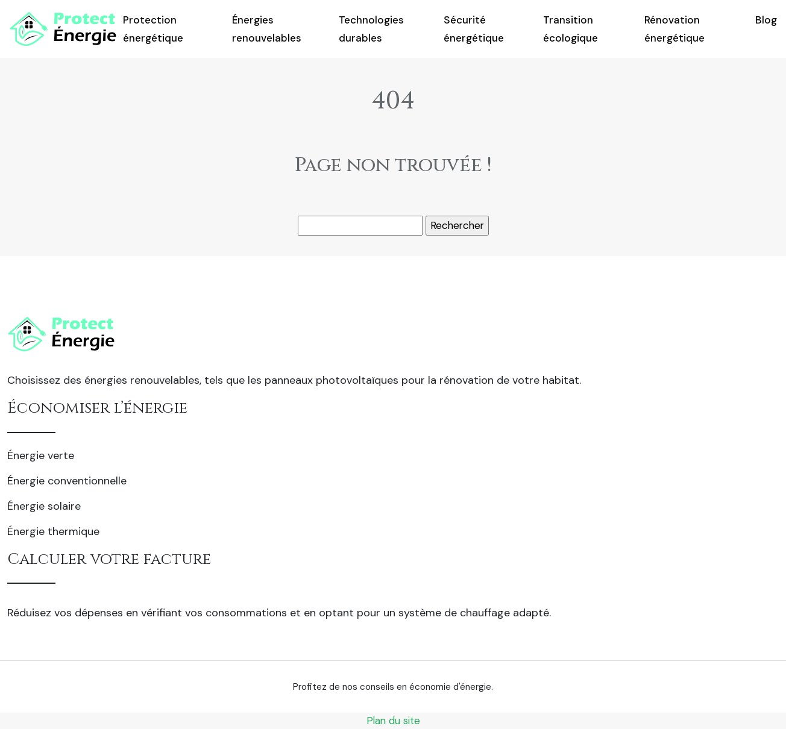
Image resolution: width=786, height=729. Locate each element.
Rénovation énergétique (674, 29)
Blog (766, 20)
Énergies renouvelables (266, 29)
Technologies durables (371, 29)
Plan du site (393, 720)
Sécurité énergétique (474, 29)
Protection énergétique (153, 29)
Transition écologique (570, 29)
